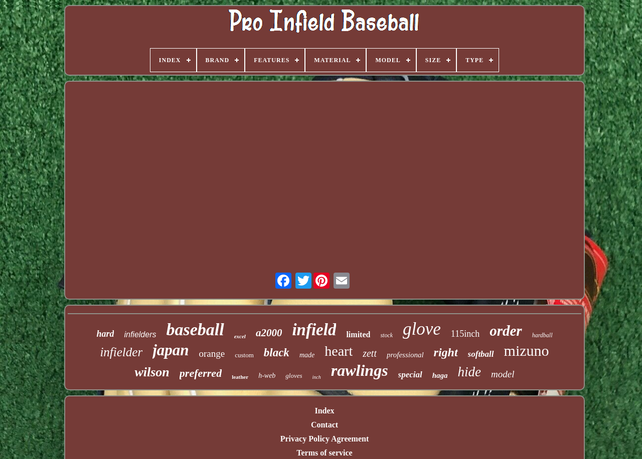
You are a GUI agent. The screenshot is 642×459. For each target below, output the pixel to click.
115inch (465, 334)
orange (212, 353)
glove (422, 329)
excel (240, 336)
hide (470, 371)
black (276, 352)
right (446, 352)
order (506, 331)
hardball (542, 335)
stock (386, 335)
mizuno (526, 350)
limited (358, 334)
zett (370, 353)
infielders (140, 334)
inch (316, 377)
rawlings (359, 370)
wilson (151, 372)
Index (324, 410)
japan (170, 350)
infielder (121, 352)
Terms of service (324, 452)
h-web (266, 375)
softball (481, 354)
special (410, 374)
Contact (324, 424)
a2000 (269, 333)
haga (440, 375)
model (502, 374)
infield (314, 330)
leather (240, 377)
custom (244, 355)
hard (105, 334)
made (306, 355)
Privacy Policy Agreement (324, 438)
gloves (293, 375)
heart (339, 351)
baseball (195, 329)
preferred (201, 373)
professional (405, 355)
